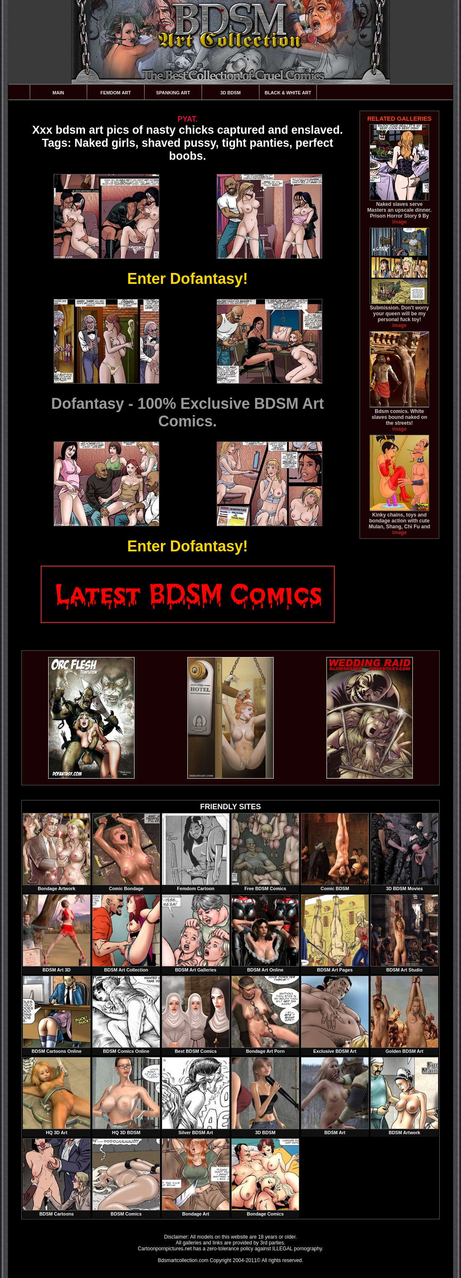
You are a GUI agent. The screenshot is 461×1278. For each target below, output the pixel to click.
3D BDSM (230, 92)
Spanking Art (173, 92)
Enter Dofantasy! (187, 278)
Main (58, 92)
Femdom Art (116, 92)
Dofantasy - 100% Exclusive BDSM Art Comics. (187, 412)
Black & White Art (287, 92)
